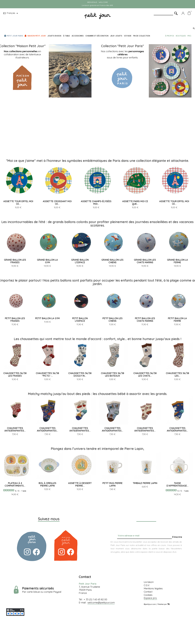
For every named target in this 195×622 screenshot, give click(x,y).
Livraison (149, 582)
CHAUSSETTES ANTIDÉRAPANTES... (15, 429)
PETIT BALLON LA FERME (177, 319)
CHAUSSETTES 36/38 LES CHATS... (145, 374)
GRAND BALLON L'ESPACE (80, 261)
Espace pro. (150, 598)
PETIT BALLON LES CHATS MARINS (145, 319)
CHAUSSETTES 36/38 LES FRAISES (15, 374)
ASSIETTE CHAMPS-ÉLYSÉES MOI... (96, 202)
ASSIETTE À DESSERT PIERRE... (80, 484)
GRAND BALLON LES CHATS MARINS (145, 261)
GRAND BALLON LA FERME (177, 261)
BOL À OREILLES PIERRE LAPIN (47, 484)
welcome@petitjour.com (101, 602)
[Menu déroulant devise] (11, 13)
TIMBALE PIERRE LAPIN (145, 483)
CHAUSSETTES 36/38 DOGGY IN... (79, 374)
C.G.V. (147, 585)
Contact (148, 591)
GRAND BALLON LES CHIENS (112, 261)
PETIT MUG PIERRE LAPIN (112, 484)
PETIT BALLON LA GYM (47, 318)
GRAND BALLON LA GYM (47, 261)
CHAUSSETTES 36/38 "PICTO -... (47, 374)
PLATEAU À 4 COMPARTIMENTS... (15, 484)
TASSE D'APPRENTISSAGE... (177, 484)
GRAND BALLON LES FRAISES (15, 261)
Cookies (148, 594)
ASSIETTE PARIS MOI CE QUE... (135, 202)
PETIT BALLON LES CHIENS (112, 319)
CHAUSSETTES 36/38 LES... (177, 374)
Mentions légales (153, 588)
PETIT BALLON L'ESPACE (80, 319)
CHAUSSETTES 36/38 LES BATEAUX (112, 374)
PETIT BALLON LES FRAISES (15, 319)
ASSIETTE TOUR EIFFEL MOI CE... (18, 202)
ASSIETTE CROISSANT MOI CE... (57, 202)
